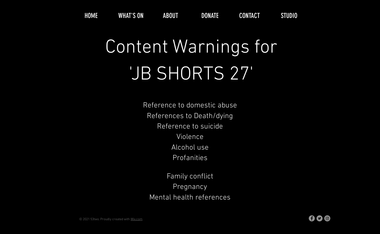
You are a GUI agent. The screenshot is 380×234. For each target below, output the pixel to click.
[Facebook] (312, 218)
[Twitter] (320, 218)
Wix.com (136, 219)
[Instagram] (327, 218)
